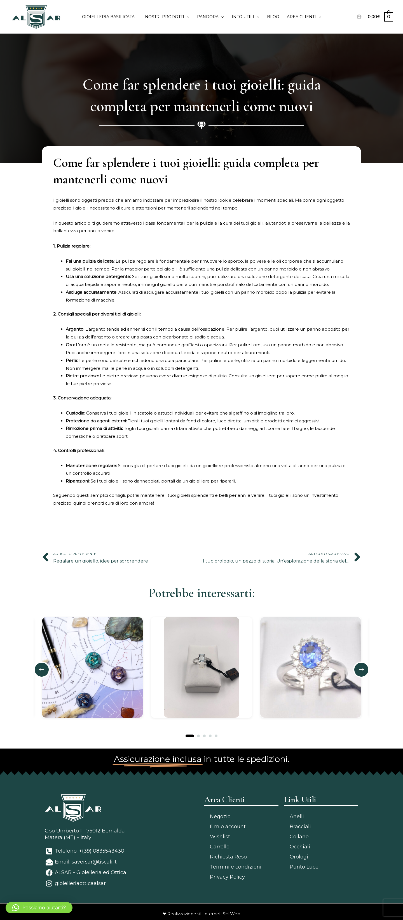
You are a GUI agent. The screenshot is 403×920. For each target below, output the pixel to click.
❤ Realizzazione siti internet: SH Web (201, 913)
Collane (299, 837)
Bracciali (300, 826)
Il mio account (228, 826)
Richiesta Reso (228, 857)
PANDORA (210, 17)
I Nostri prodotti (165, 17)
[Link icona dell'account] (359, 16)
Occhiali (300, 847)
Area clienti (304, 17)
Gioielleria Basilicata (108, 16)
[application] (186, 17)
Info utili (245, 17)
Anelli (297, 816)
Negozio (220, 816)
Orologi (299, 857)
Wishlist (220, 837)
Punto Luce (304, 867)
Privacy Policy (227, 877)
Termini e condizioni (235, 867)
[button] (42, 670)
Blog (273, 16)
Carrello (219, 847)
